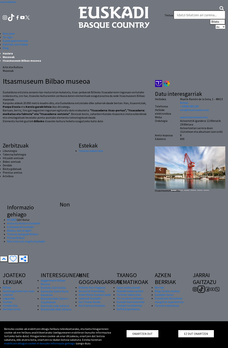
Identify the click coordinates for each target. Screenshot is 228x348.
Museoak (9, 57)
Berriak (159, 287)
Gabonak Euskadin (90, 298)
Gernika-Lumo (11, 309)
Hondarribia (10, 305)
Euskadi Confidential (129, 305)
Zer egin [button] (8, 37)
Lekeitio (8, 294)
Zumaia (7, 302)
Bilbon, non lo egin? (19, 230)
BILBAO (12, 219)
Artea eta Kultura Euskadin (23, 223)
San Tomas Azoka (89, 302)
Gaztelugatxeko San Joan (18, 291)
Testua (169, 15)
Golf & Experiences (128, 309)
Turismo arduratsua (167, 305)
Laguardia (9, 298)
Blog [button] (6, 48)
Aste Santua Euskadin (92, 305)
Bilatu (217, 22)
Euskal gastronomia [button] (15, 40)
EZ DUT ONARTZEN (196, 334)
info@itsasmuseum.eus (194, 110)
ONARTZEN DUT (142, 334)
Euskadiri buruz (164, 294)
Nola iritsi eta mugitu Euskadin (26, 241)
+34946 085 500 (189, 106)
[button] (222, 8)
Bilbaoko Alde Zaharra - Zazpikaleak (55, 300)
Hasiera (8, 53)
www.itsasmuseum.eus (194, 117)
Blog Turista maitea (167, 291)
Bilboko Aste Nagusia (92, 287)
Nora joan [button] (9, 33)
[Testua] (199, 14)
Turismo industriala (91, 151)
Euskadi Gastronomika (130, 302)
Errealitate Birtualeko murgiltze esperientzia (169, 300)
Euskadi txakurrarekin (130, 291)
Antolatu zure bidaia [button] (15, 44)
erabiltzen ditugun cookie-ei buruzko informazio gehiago (39, 343)
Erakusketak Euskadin (20, 227)
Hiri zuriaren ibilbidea (130, 298)
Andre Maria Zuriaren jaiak (95, 294)
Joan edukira (8, 2)
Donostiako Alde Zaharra (56, 309)
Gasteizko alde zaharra (55, 306)
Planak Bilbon (16, 238)
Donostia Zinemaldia (92, 291)
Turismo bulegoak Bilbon (22, 234)
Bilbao (184, 102)
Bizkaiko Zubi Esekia (53, 287)
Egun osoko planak (128, 287)
